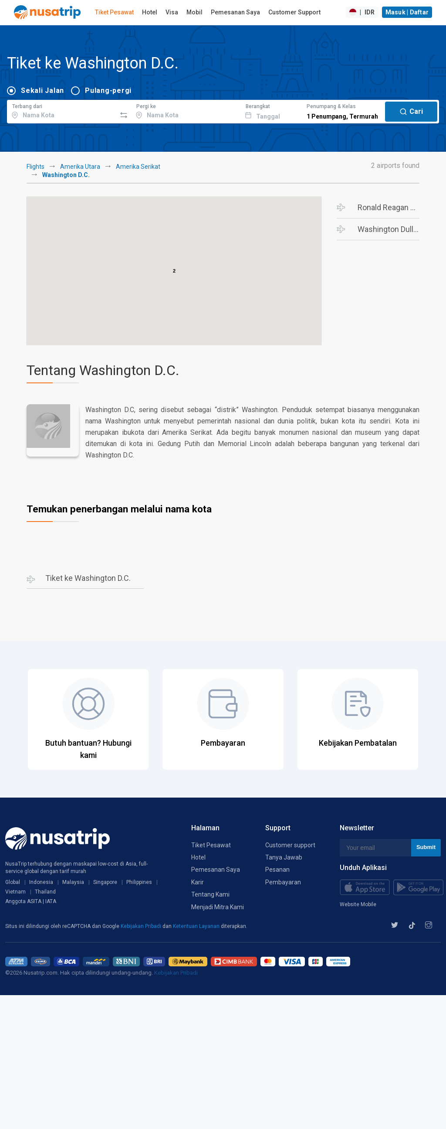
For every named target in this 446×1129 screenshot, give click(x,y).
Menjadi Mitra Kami (217, 907)
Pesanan (277, 869)
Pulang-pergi (108, 90)
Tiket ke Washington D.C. (88, 578)
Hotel (149, 12)
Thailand (45, 892)
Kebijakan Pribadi (141, 926)
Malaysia (73, 882)
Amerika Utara (80, 166)
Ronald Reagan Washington (389, 207)
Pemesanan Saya (235, 12)
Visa (172, 12)
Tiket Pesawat (114, 12)
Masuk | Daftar (407, 12)
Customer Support (294, 12)
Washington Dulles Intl (389, 229)
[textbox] (61, 110)
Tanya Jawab (283, 857)
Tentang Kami (210, 894)
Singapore (105, 882)
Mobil (194, 12)
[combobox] (61, 110)
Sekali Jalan (42, 90)
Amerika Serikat (138, 166)
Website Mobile (358, 904)
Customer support (290, 845)
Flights (35, 166)
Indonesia (41, 882)
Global (12, 882)
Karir (197, 882)
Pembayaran (283, 882)
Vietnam (15, 892)
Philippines (139, 882)
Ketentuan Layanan (197, 926)
